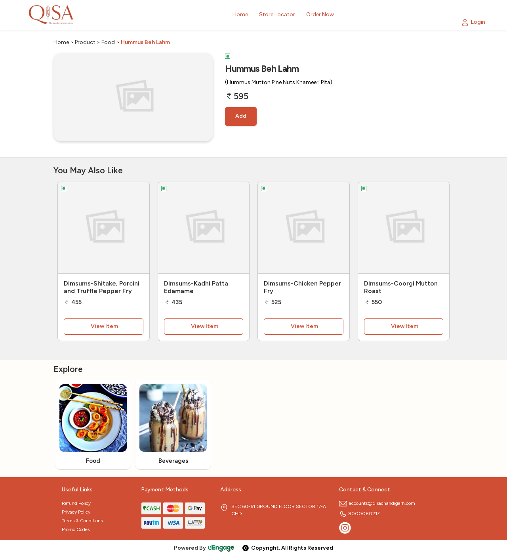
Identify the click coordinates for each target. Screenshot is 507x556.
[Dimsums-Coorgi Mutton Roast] (404, 227)
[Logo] (51, 15)
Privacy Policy (76, 512)
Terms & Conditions (82, 520)
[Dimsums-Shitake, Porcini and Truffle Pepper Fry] (103, 227)
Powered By (204, 547)
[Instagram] (345, 528)
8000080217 (359, 513)
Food (108, 42)
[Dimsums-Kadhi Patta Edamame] (204, 227)
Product (85, 42)
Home (61, 42)
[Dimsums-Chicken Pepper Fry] (303, 227)
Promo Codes (76, 529)
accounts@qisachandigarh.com (377, 503)
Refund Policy (76, 503)
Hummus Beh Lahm (145, 42)
